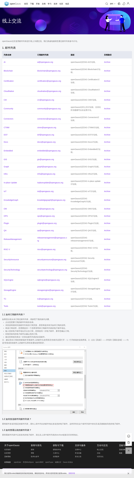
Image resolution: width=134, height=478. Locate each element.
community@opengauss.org (49, 109)
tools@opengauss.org (46, 306)
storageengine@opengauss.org (50, 290)
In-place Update (10, 183)
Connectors (8, 119)
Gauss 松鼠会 (68, 462)
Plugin (6, 223)
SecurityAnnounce (11, 260)
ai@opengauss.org (45, 62)
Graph (6, 167)
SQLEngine (8, 280)
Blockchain (8, 71)
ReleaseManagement (13, 239)
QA (5, 230)
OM (5, 209)
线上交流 (100, 450)
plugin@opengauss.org (47, 223)
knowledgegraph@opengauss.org (51, 200)
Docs (6, 142)
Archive (107, 62)
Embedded (8, 151)
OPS (6, 216)
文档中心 (78, 450)
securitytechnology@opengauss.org (52, 270)
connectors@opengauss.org (49, 119)
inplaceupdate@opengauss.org (50, 183)
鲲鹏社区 (58, 462)
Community (8, 109)
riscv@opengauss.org (46, 249)
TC (5, 299)
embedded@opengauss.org (48, 151)
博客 (32, 453)
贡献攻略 (122, 450)
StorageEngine (10, 290)
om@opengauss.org (45, 209)
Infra (5, 174)
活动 (98, 453)
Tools (6, 306)
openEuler (17, 462)
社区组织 (7, 450)
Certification (9, 81)
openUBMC (39, 462)
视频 (120, 453)
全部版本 (56, 456)
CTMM (6, 127)
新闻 (32, 450)
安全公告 (78, 456)
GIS (5, 159)
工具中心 (56, 453)
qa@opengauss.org (45, 230)
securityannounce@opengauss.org (51, 260)
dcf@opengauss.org (45, 135)
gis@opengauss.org (45, 159)
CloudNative (9, 91)
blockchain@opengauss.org (48, 71)
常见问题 (78, 453)
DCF (6, 135)
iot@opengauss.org (45, 191)
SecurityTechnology (12, 270)
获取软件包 (57, 450)
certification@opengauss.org (49, 81)
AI (4, 62)
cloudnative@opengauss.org (49, 91)
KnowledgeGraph (11, 200)
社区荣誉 (7, 453)
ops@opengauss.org (46, 216)
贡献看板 (7, 456)
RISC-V (7, 249)
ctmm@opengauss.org (46, 127)
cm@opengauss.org (45, 100)
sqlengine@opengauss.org (48, 280)
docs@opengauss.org (46, 142)
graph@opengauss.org (46, 167)
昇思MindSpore (28, 462)
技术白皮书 (35, 456)
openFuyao (49, 462)
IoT (5, 191)
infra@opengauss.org (46, 174)
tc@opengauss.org (45, 299)
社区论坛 (100, 456)
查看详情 (72, 473)
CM (5, 100)
